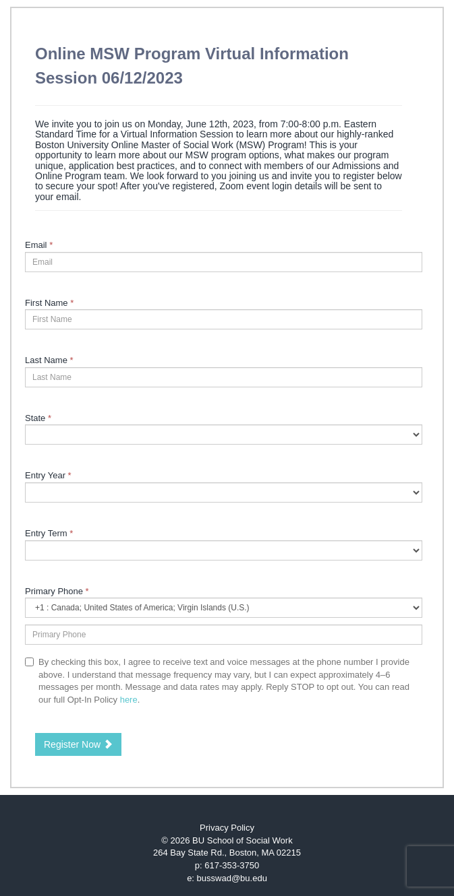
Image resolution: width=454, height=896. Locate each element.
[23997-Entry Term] (223, 550)
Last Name (49, 360)
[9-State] (223, 434)
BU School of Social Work (242, 840)
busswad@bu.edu (232, 878)
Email (39, 245)
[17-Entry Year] (223, 492)
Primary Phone (57, 591)
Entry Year (48, 475)
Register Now (78, 744)
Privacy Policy (227, 828)
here (129, 700)
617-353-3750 (231, 865)
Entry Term (49, 533)
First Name (49, 303)
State (38, 418)
